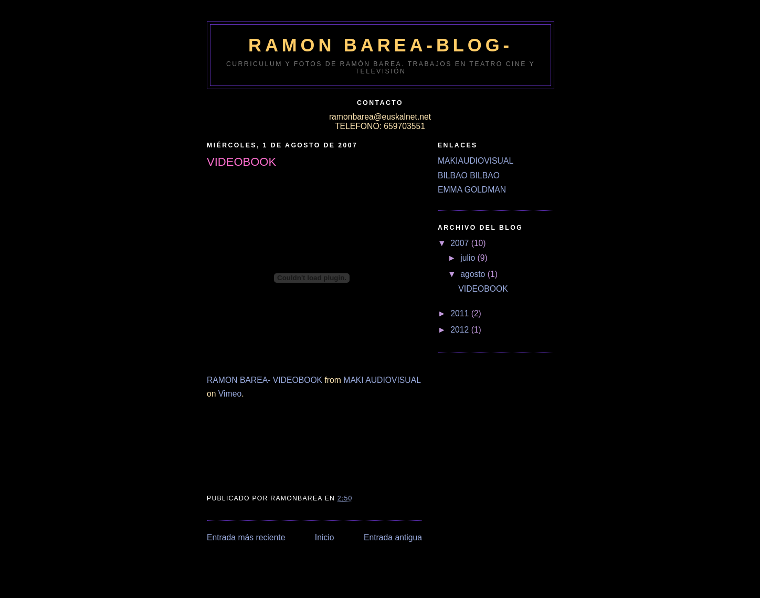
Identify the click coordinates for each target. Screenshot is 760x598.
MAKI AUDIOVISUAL (381, 380)
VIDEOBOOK (483, 288)
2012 (460, 329)
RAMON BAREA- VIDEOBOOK (264, 380)
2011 (460, 313)
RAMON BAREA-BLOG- (380, 45)
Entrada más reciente (246, 537)
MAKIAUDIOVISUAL (475, 160)
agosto (474, 274)
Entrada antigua (393, 537)
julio (468, 257)
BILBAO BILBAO (469, 175)
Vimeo (229, 393)
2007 (460, 243)
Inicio (324, 537)
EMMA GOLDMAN (472, 189)
